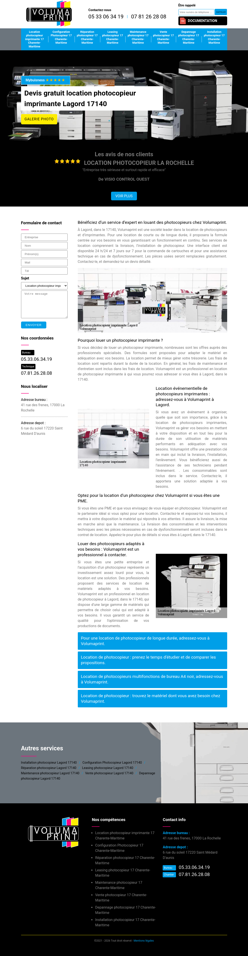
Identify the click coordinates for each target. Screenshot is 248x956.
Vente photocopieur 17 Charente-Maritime (163, 37)
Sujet (25, 278)
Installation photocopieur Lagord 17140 (49, 763)
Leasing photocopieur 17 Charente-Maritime (112, 37)
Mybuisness (46, 80)
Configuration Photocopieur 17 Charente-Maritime (61, 37)
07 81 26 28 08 (148, 17)
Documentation (198, 21)
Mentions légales (144, 940)
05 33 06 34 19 (106, 17)
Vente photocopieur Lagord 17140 (109, 773)
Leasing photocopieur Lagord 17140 (107, 768)
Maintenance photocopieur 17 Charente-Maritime (138, 37)
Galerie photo (39, 119)
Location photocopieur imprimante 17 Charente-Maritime (34, 39)
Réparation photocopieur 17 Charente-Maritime (87, 37)
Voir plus (124, 196)
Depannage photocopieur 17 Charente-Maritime (188, 37)
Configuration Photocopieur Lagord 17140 (112, 763)
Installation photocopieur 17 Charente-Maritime (214, 37)
